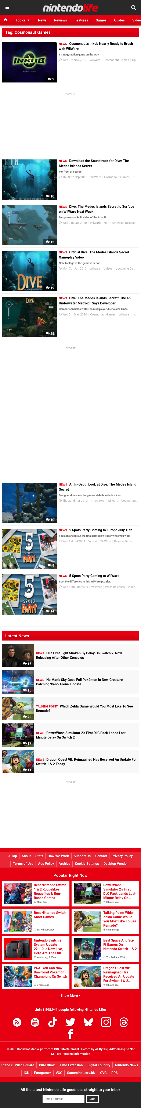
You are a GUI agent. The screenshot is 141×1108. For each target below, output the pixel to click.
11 (27, 770)
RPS (114, 1073)
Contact (101, 856)
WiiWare (95, 60)
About (26, 856)
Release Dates (123, 541)
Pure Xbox (47, 1065)
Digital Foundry (98, 1065)
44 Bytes (101, 1049)
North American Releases (120, 223)
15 (50, 242)
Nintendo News (126, 1065)
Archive (64, 864)
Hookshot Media (28, 1049)
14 (50, 611)
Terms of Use (23, 864)
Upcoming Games (127, 268)
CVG (103, 1073)
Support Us (82, 856)
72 (27, 717)
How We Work (58, 856)
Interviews (97, 501)
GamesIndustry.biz (81, 1073)
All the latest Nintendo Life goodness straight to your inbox (70, 1089)
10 (50, 196)
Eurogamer (42, 1073)
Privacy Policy (122, 856)
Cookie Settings (87, 864)
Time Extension (71, 1065)
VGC (59, 1073)
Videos (108, 268)
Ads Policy (46, 864)
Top (12, 856)
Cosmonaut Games (116, 60)
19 (50, 288)
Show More (71, 996)
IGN (26, 1073)
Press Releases (115, 587)
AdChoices (116, 1049)
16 (27, 664)
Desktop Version (116, 864)
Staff (39, 856)
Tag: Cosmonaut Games (28, 32)
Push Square (24, 1065)
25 (50, 334)
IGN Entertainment (66, 1049)
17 (27, 744)
